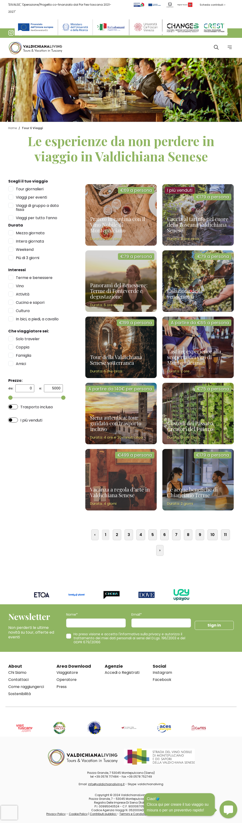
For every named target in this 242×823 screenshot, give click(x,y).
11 (225, 534)
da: (10, 388)
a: (40, 388)
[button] (190, 33)
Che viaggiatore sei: (28, 331)
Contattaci (18, 679)
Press (61, 686)
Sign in (214, 625)
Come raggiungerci (26, 686)
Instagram (162, 672)
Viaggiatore (67, 672)
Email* (136, 615)
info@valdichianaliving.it (106, 784)
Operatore (66, 679)
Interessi (17, 270)
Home (12, 128)
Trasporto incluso (36, 406)
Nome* (72, 615)
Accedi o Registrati (122, 672)
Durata (15, 225)
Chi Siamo (17, 672)
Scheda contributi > (212, 5)
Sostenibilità (19, 694)
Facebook (162, 679)
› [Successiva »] (159, 550)
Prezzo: (15, 381)
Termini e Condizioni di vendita (141, 814)
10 (213, 534)
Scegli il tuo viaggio (28, 181)
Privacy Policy (56, 814)
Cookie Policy (78, 814)
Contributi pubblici (103, 814)
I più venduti (31, 420)
